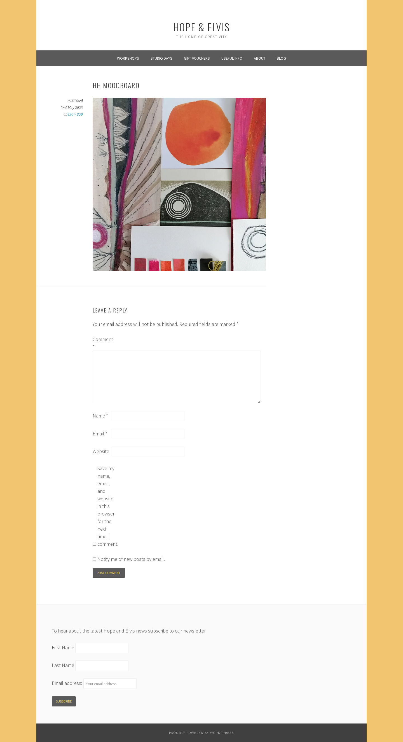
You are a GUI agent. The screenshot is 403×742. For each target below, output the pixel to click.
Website (101, 451)
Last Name (63, 665)
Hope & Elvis (201, 26)
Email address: (67, 683)
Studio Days (161, 58)
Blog (281, 58)
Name (100, 415)
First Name (63, 647)
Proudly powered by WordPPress (201, 733)
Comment (102, 343)
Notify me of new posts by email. (131, 559)
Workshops (128, 58)
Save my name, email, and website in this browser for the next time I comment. (106, 506)
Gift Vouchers (197, 58)
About (259, 58)
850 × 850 (75, 114)
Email (100, 433)
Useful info (231, 58)
